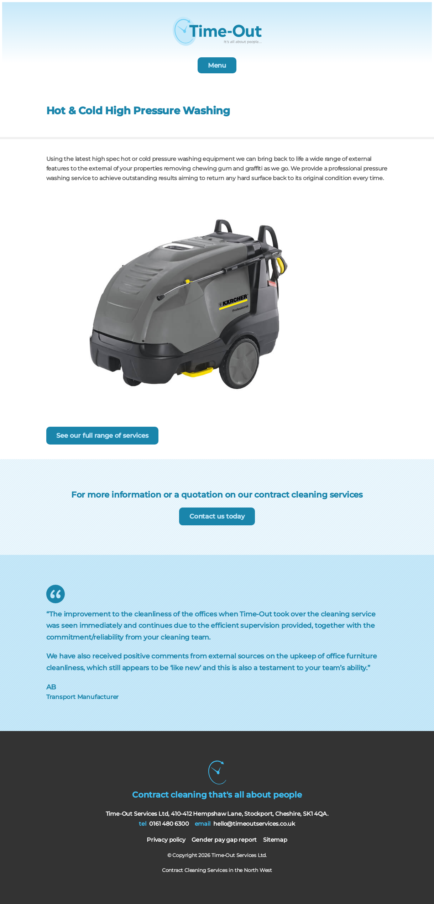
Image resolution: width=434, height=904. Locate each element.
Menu (217, 65)
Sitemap (275, 839)
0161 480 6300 (169, 823)
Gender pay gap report (224, 839)
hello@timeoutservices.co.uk (254, 823)
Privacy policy (166, 839)
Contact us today (217, 516)
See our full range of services (102, 436)
